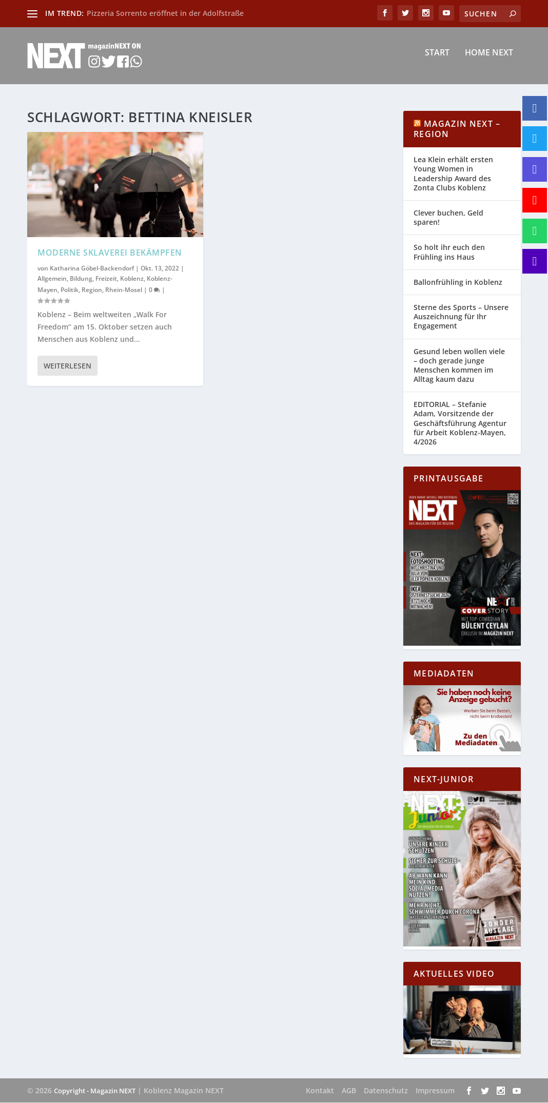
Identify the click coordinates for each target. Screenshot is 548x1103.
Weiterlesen (67, 366)
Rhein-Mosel (123, 290)
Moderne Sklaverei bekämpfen (109, 253)
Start (437, 60)
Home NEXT (489, 60)
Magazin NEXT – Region (457, 130)
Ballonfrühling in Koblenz (458, 282)
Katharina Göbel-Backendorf (92, 268)
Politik (70, 290)
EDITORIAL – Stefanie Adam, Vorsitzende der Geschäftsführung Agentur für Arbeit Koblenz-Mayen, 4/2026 (460, 424)
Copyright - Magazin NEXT (94, 1091)
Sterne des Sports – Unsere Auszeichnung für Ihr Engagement (461, 317)
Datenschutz (386, 1091)
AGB (349, 1091)
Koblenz (132, 279)
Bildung (81, 279)
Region (92, 290)
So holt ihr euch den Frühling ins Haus (449, 252)
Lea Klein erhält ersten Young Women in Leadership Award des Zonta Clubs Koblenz (453, 174)
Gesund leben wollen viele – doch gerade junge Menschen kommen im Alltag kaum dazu (459, 366)
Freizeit (106, 279)
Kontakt (320, 1091)
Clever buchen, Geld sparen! (448, 217)
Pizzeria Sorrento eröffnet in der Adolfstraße (165, 13)
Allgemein (52, 279)
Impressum (435, 1091)
